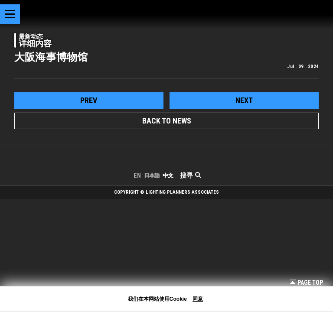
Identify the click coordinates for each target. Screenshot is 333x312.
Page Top (306, 282)
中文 (168, 175)
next (244, 100)
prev (88, 100)
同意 (198, 299)
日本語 (152, 175)
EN (137, 175)
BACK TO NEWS (166, 120)
